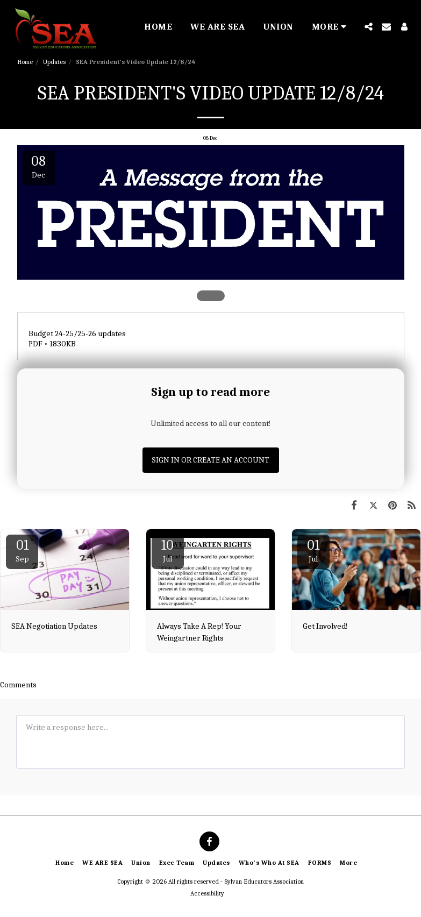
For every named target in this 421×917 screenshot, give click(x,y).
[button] (368, 26)
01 (22, 550)
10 (168, 550)
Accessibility (207, 893)
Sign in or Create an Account (210, 460)
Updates (54, 62)
